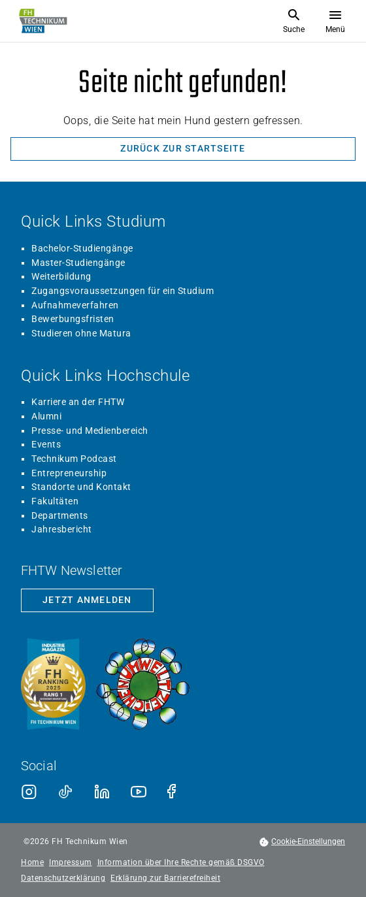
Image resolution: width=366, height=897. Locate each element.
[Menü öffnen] (335, 21)
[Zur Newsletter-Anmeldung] (87, 600)
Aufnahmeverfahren (75, 305)
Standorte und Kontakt (81, 486)
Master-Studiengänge (78, 262)
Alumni (46, 416)
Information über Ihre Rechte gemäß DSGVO (181, 862)
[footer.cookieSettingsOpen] (302, 841)
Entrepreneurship (69, 473)
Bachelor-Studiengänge (82, 248)
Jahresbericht (61, 529)
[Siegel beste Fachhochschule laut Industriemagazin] (53, 685)
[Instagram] (29, 792)
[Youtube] (138, 792)
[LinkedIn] (102, 792)
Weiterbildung (61, 276)
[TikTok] (65, 792)
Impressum (70, 862)
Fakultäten (54, 501)
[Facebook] (175, 792)
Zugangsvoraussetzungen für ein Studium (122, 290)
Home (32, 862)
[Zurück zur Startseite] (183, 149)
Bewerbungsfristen (72, 319)
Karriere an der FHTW (77, 402)
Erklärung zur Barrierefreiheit (165, 878)
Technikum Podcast (74, 458)
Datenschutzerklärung (63, 878)
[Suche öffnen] (294, 21)
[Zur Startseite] (43, 21)
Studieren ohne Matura (81, 333)
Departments (59, 515)
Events (46, 444)
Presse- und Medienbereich (89, 430)
